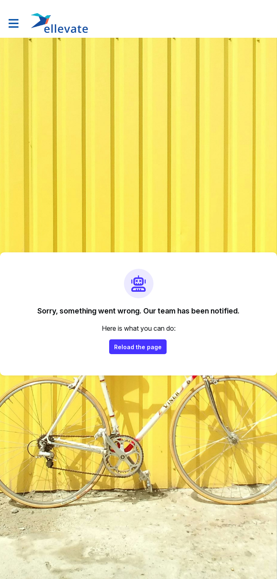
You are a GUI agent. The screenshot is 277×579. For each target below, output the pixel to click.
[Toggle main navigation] (13, 23)
